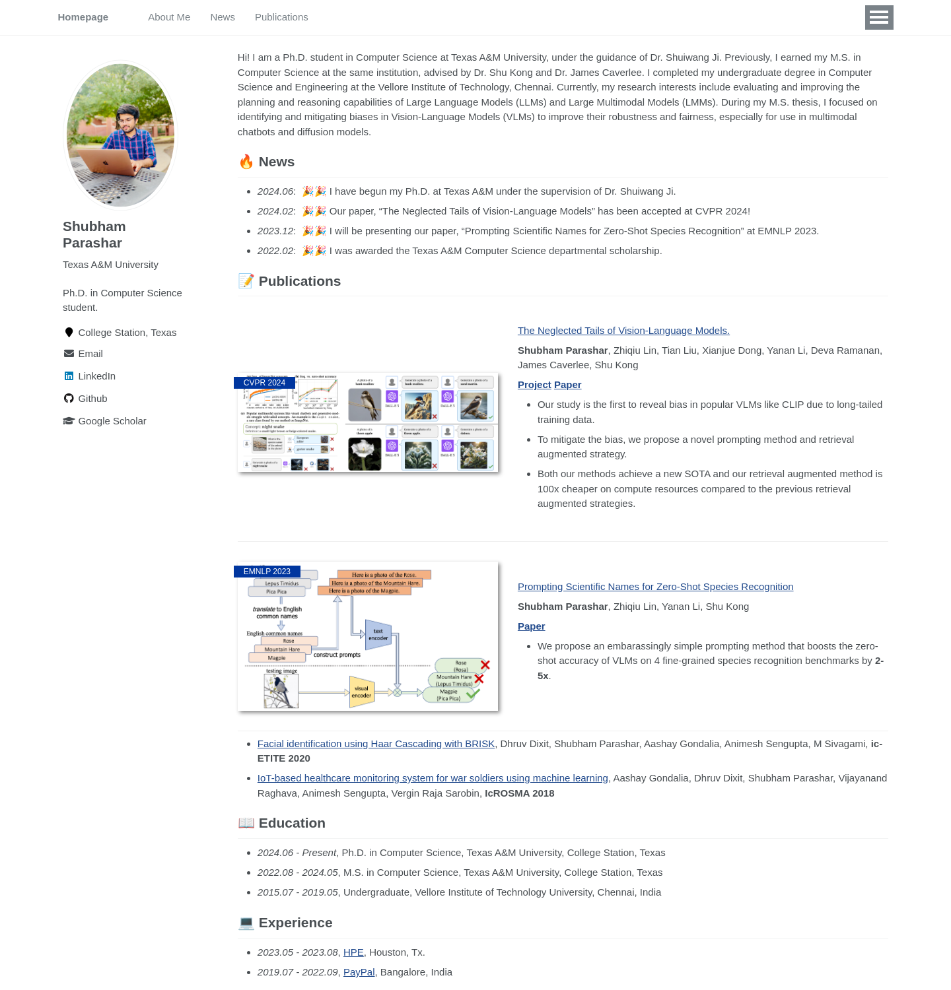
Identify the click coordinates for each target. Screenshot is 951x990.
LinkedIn (89, 375)
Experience (417, 16)
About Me (169, 16)
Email (83, 352)
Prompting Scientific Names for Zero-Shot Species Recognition (656, 586)
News (222, 16)
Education (350, 16)
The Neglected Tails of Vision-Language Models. (624, 330)
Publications (281, 16)
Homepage (83, 16)
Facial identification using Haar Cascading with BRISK (376, 743)
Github (85, 397)
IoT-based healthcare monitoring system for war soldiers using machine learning (433, 777)
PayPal (359, 971)
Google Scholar (105, 420)
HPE (353, 952)
